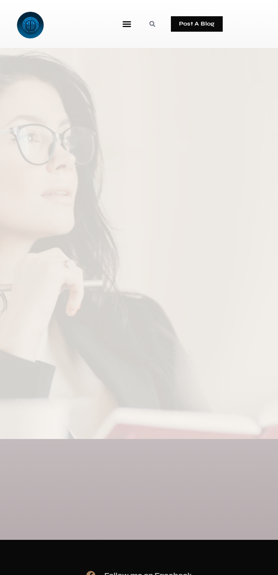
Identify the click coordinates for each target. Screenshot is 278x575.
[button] (127, 24)
